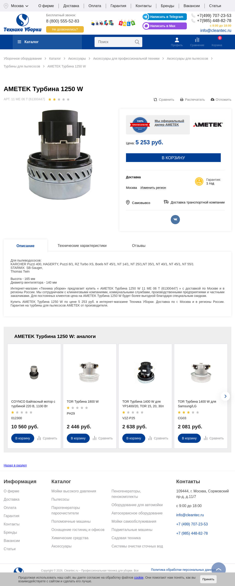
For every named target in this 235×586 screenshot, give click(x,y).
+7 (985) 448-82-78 (192, 533)
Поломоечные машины (71, 521)
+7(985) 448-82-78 (214, 20)
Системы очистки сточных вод (137, 546)
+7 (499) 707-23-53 (192, 524)
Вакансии (192, 6)
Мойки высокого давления (73, 491)
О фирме (46, 6)
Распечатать (195, 99)
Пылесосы (60, 499)
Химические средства (69, 538)
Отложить (223, 99)
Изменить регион (153, 188)
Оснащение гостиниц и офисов (77, 530)
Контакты (143, 6)
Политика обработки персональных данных (183, 570)
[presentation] (225, 396)
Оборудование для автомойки (137, 505)
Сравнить (166, 99)
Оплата (95, 6)
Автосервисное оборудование (137, 513)
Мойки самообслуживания (134, 521)
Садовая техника (126, 538)
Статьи (215, 6)
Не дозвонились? (65, 29)
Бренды (167, 6)
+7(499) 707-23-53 (214, 15)
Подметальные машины (132, 530)
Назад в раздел (15, 465)
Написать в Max (163, 26)
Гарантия (118, 6)
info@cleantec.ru (215, 30)
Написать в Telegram (166, 17)
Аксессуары (61, 546)
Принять (208, 579)
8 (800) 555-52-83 (62, 21)
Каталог (28, 42)
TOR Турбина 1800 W (83, 401)
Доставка (71, 6)
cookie (138, 577)
